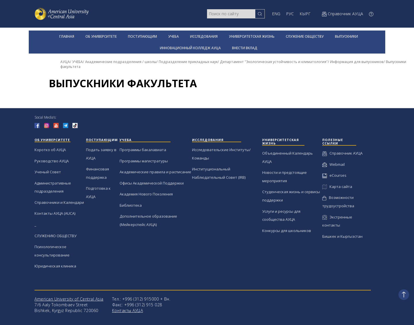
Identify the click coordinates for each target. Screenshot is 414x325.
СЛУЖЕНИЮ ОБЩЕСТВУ (55, 235)
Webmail (333, 164)
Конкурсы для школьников (286, 230)
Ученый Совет (47, 171)
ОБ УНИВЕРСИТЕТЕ (101, 36)
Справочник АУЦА (342, 153)
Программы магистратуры (144, 161)
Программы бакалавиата (143, 149)
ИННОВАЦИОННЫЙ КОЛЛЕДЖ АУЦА (190, 47)
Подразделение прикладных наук (188, 61)
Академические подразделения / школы (120, 61)
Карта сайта (337, 186)
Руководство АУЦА (51, 161)
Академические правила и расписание (155, 171)
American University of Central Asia (68, 299)
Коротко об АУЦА (50, 149)
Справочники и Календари (59, 202)
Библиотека (131, 205)
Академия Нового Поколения (146, 194)
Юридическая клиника (55, 266)
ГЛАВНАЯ (66, 36)
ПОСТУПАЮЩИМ (142, 36)
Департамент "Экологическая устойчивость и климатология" (274, 61)
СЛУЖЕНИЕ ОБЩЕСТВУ (305, 36)
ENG (276, 13)
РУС (290, 13)
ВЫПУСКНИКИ (346, 36)
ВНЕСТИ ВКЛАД (244, 47)
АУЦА (65, 61)
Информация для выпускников (357, 61)
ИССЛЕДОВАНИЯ (204, 36)
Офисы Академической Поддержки (152, 183)
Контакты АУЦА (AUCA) (54, 213)
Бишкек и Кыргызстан (342, 236)
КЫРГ (305, 13)
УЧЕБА (173, 36)
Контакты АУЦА (127, 310)
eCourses (334, 175)
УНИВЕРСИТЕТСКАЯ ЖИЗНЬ (252, 36)
